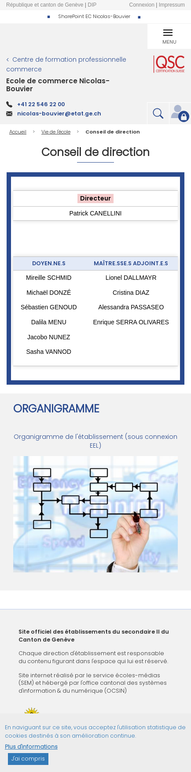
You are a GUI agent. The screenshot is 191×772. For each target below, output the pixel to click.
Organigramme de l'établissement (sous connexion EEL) (95, 441)
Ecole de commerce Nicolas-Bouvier (58, 84)
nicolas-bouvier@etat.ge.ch (59, 113)
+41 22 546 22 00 (41, 104)
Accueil (17, 131)
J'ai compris (28, 762)
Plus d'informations (31, 750)
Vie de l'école (55, 131)
